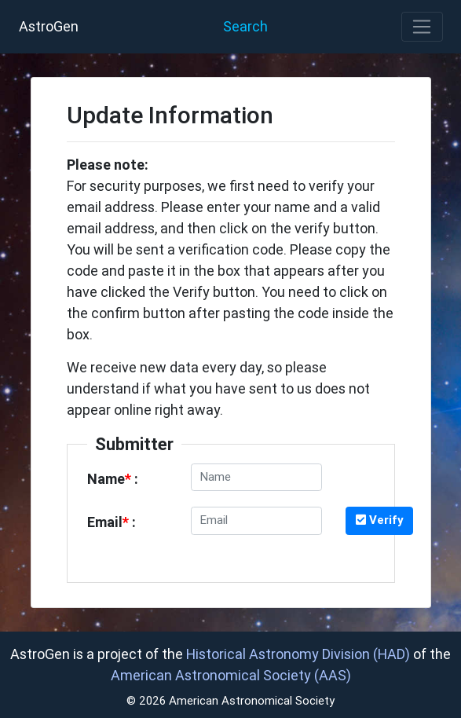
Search (245, 26)
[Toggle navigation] (422, 27)
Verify (380, 519)
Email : (111, 522)
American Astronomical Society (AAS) (231, 675)
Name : (112, 479)
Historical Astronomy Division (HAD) (298, 654)
